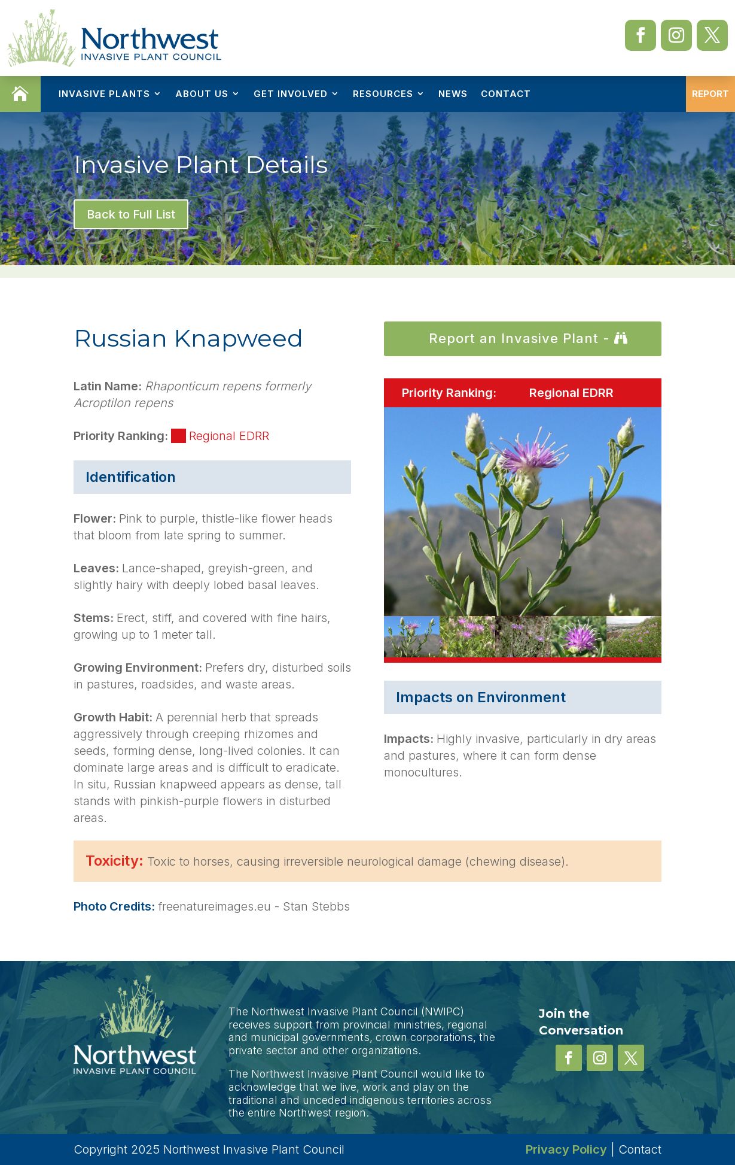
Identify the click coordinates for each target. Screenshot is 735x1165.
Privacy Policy (566, 1149)
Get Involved (291, 93)
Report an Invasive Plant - (519, 338)
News (453, 93)
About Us (201, 93)
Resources (383, 93)
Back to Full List (131, 214)
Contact (506, 93)
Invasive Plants (104, 93)
